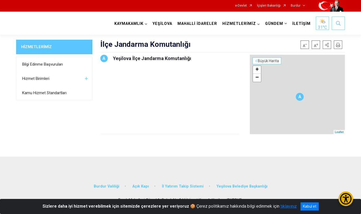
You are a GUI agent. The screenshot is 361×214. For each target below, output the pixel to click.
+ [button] (257, 70)
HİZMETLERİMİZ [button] (239, 23)
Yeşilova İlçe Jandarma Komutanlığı (152, 58)
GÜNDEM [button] (274, 23)
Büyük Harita (268, 61)
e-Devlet (241, 5)
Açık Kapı (140, 186)
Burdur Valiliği (106, 186)
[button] (327, 44)
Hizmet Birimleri (35, 78)
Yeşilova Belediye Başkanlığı (242, 186)
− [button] (257, 78)
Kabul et (309, 206)
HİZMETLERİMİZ (36, 46)
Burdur (296, 5)
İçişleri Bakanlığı (269, 5)
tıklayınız (288, 206)
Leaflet (339, 132)
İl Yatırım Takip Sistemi (183, 186)
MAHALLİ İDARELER (197, 23)
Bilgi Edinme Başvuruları (42, 64)
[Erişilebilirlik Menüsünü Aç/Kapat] (346, 199)
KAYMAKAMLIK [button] (128, 23)
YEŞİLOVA (162, 23)
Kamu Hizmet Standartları (44, 92)
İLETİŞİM (301, 23)
